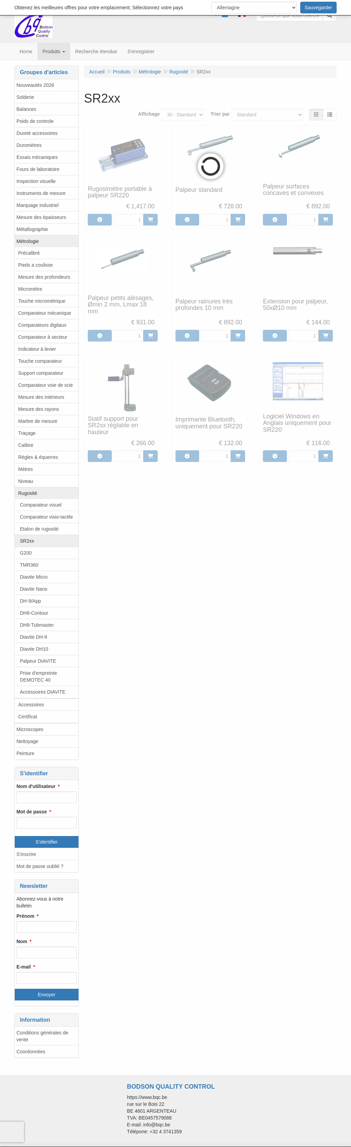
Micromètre (30, 289)
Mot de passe (31, 811)
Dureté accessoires (37, 133)
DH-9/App (30, 601)
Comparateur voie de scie (45, 385)
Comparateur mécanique (44, 313)
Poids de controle (34, 121)
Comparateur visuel (40, 505)
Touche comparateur (40, 361)
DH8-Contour (34, 613)
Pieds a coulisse (35, 265)
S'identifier (47, 842)
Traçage (27, 433)
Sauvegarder (318, 7)
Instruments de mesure (40, 193)
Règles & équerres (38, 457)
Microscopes (30, 729)
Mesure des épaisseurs (41, 217)
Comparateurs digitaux (42, 325)
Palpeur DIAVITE (38, 661)
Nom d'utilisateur (36, 786)
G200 (26, 553)
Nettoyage (27, 741)
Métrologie (27, 241)
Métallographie (32, 229)
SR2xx (27, 541)
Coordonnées (30, 1051)
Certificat (27, 716)
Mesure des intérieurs (41, 397)
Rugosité (27, 493)
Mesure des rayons (38, 409)
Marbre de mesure (37, 421)
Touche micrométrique (41, 301)
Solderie (25, 97)
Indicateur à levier (37, 349)
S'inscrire (26, 854)
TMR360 (29, 565)
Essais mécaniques (37, 157)
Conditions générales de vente (42, 1036)
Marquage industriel (37, 205)
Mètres (25, 469)
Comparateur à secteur (42, 337)
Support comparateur (40, 373)
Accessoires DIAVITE (42, 692)
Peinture (25, 753)
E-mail (23, 967)
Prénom (25, 916)
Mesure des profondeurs (44, 277)
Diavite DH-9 (33, 637)
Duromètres (28, 145)
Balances (26, 109)
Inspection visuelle (36, 181)
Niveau (25, 481)
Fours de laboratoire (37, 169)
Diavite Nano (33, 589)
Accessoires (31, 704)
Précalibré (29, 253)
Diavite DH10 (34, 649)
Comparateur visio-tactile (46, 517)
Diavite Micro (34, 577)
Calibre (25, 445)
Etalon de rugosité (39, 529)
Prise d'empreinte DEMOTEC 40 (38, 676)
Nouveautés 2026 (35, 85)
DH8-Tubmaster (37, 625)
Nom (21, 941)
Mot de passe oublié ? (39, 866)
